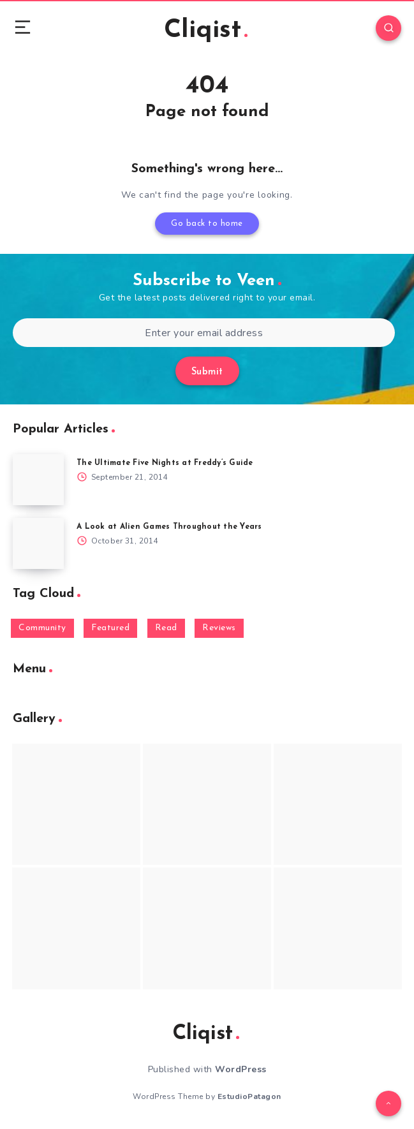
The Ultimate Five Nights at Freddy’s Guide (165, 463)
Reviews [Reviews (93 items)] (219, 628)
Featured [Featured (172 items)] (110, 628)
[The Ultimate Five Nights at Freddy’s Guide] (38, 479)
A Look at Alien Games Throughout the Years (169, 527)
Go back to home (207, 223)
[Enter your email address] (204, 332)
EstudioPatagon (249, 1096)
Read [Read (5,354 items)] (166, 628)
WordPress (241, 1069)
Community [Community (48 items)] (42, 628)
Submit (207, 372)
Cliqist (206, 30)
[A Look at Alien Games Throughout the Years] (38, 543)
